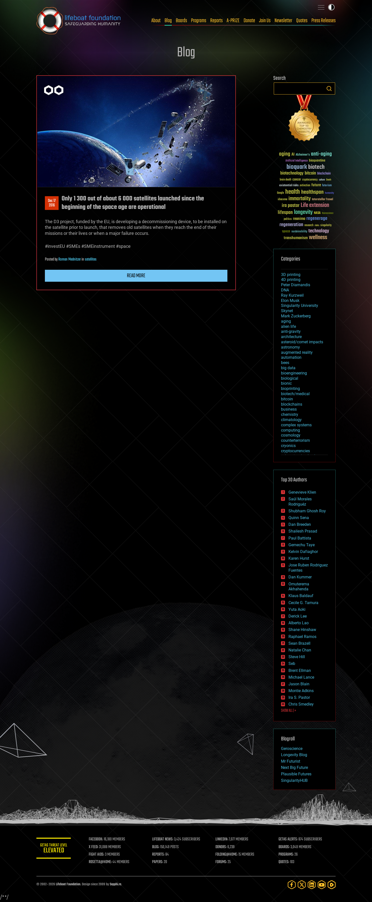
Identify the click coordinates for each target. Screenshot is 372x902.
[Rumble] (332, 884)
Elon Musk (290, 300)
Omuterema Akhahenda (298, 587)
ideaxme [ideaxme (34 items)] (282, 199)
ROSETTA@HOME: (100, 862)
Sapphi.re (115, 884)
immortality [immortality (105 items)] (299, 199)
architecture (291, 336)
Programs (198, 21)
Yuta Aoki (296, 609)
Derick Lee (297, 616)
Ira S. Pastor (299, 697)
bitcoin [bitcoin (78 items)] (310, 173)
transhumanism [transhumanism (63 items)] (296, 238)
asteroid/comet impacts (302, 342)
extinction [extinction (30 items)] (305, 185)
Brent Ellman (299, 670)
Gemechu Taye (301, 544)
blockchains (291, 404)
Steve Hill (296, 656)
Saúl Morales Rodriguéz (300, 502)
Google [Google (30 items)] (280, 193)
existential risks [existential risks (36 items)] (288, 185)
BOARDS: (284, 847)
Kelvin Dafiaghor (303, 551)
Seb (291, 663)
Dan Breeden (299, 524)
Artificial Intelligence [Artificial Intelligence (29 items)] (296, 161)
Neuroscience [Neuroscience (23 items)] (327, 213)
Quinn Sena (298, 517)
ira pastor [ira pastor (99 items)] (290, 205)
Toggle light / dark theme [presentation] (331, 7)
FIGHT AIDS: (97, 854)
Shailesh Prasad (302, 531)
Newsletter (283, 21)
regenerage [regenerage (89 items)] (316, 218)
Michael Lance (301, 677)
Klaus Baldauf (300, 595)
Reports (216, 21)
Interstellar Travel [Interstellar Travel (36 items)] (322, 199)
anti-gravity (291, 331)
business (289, 409)
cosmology (290, 435)
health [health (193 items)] (292, 192)
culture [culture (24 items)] (322, 180)
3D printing (290, 274)
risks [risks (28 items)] (317, 225)
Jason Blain (298, 684)
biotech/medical (295, 393)
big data (288, 367)
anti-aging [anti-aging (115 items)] (321, 154)
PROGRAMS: (286, 854)
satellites (90, 259)
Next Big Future (294, 767)
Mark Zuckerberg (296, 316)
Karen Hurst (298, 558)
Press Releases (323, 21)
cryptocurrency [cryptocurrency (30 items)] (310, 179)
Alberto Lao (298, 623)
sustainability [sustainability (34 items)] (299, 232)
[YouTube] (322, 884)
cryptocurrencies (295, 451)
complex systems (296, 425)
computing (290, 430)
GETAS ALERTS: (288, 839)
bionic (286, 383)
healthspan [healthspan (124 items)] (312, 192)
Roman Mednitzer (69, 259)
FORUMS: (221, 862)
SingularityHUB (294, 780)
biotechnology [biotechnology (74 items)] (291, 173)
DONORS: (221, 847)
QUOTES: (284, 862)
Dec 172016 (52, 203)
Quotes (301, 21)
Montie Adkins (301, 690)
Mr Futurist (290, 761)
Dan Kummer (300, 577)
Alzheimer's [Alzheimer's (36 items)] (303, 155)
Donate (249, 21)
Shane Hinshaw (302, 629)
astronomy (290, 347)
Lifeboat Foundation (68, 884)
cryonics (288, 445)
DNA (285, 290)
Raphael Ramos (302, 636)
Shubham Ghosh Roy (307, 511)
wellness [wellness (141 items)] (318, 237)
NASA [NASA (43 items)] (317, 213)
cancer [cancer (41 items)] (296, 180)
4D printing (290, 279)
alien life (288, 326)
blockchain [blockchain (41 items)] (324, 174)
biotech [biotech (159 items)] (316, 167)
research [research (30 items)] (308, 225)
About (156, 21)
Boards (181, 21)
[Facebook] (292, 884)
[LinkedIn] (312, 884)
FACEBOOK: (96, 839)
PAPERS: (157, 862)
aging (286, 321)
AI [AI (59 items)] (292, 154)
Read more (136, 275)
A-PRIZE (233, 21)
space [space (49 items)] (286, 231)
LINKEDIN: (222, 839)
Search (329, 88)
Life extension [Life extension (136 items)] (315, 205)
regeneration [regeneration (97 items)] (291, 225)
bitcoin (287, 399)
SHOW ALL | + (288, 711)
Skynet (287, 310)
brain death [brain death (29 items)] (285, 179)
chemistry (289, 414)
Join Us (265, 21)
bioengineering (294, 373)
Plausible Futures (296, 774)
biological (289, 378)
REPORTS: (158, 854)
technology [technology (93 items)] (318, 231)
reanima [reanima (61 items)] (299, 218)
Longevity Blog (294, 754)
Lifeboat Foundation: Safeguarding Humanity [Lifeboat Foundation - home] (78, 20)
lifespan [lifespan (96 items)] (285, 212)
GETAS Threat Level (53, 849)
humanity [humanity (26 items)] (329, 193)
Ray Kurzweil (292, 295)
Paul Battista (299, 538)
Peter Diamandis (295, 284)
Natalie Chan (299, 650)
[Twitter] (302, 884)
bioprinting (290, 388)
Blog (168, 21)
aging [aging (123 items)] (284, 154)
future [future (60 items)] (316, 185)
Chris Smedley (301, 704)
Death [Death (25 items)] (328, 180)
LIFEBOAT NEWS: (163, 839)
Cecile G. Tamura (303, 602)
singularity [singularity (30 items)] (326, 225)
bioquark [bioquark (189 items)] (296, 167)
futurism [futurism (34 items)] (327, 185)
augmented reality (297, 352)
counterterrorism (295, 440)
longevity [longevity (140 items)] (303, 212)
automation (291, 357)
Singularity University (299, 305)
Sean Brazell (299, 643)
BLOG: (156, 847)
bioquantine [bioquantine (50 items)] (317, 160)
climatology (291, 419)
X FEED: (94, 847)
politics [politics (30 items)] (288, 219)
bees (285, 362)
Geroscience (291, 748)
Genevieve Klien (302, 492)
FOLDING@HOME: (227, 854)
